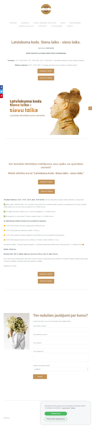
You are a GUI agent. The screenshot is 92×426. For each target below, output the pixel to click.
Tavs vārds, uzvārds (40, 327)
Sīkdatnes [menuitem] (7, 419)
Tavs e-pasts (37, 343)
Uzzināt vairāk (66, 408)
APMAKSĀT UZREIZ (46, 72)
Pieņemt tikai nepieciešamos (56, 419)
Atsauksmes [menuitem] (56, 27)
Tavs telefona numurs (40, 335)
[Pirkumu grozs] (90, 108)
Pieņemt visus (55, 413)
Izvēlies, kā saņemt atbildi (41, 366)
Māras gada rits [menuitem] (26, 27)
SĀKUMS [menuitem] (13, 24)
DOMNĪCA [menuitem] (25, 24)
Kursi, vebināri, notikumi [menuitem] (45, 24)
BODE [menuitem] (63, 24)
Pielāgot (73, 408)
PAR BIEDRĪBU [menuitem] (75, 24)
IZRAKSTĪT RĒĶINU (46, 79)
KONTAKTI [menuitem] (43, 27)
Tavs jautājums (38, 352)
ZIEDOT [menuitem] (70, 27)
